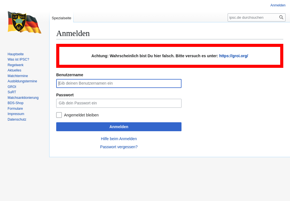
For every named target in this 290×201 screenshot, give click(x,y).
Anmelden (118, 127)
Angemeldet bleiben (81, 115)
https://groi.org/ (233, 56)
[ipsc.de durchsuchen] (257, 17)
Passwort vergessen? (119, 147)
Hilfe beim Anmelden (119, 139)
